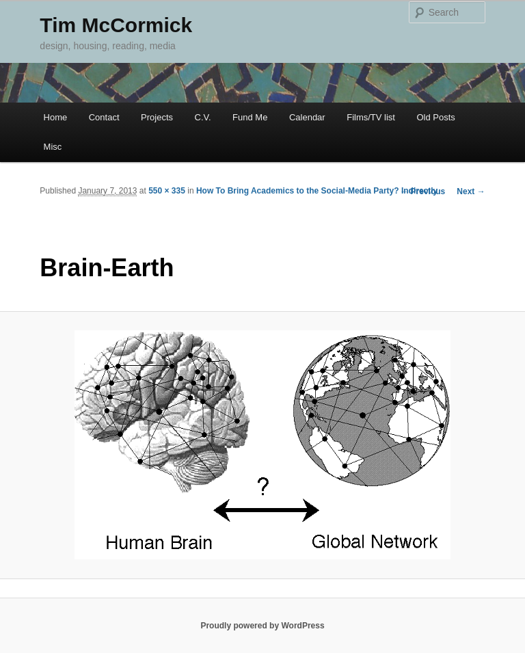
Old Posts (435, 117)
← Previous (422, 191)
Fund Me (249, 117)
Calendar (307, 117)
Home (56, 117)
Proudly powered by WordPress (262, 625)
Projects (157, 117)
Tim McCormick (116, 25)
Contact (104, 117)
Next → (471, 191)
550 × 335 (166, 191)
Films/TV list (371, 117)
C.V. (203, 117)
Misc (53, 147)
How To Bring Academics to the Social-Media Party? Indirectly (317, 191)
